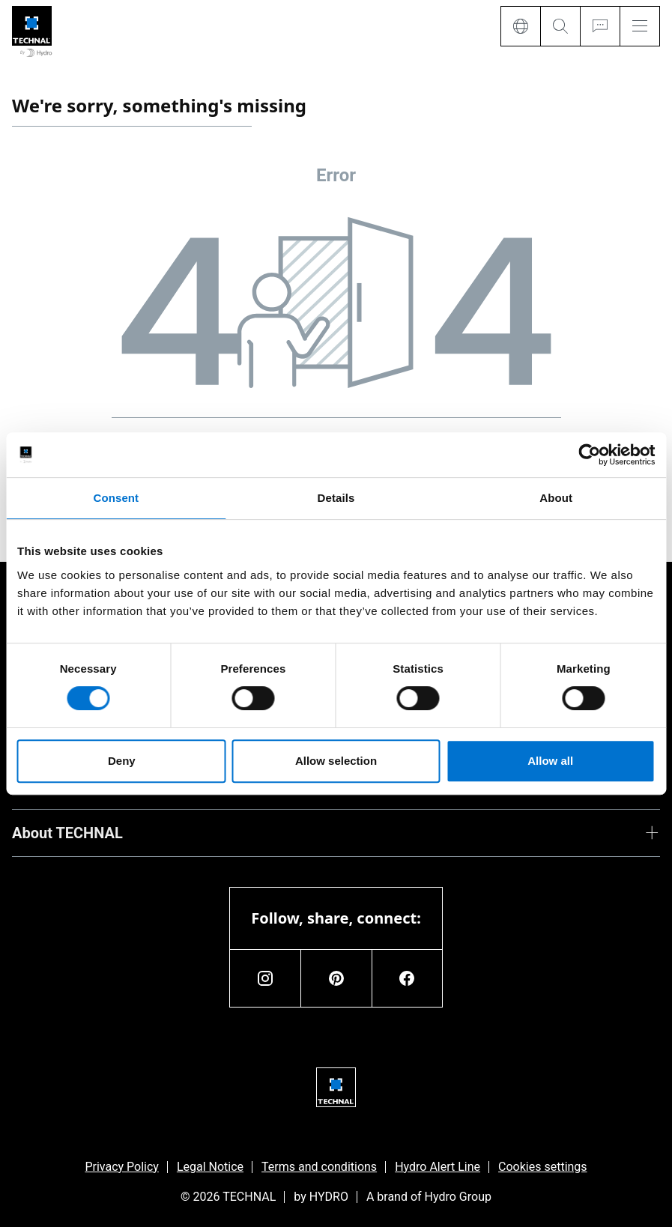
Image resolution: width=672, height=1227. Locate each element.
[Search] (560, 26)
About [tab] (555, 497)
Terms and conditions (319, 1167)
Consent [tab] (116, 497)
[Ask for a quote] (600, 26)
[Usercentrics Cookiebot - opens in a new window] (589, 454)
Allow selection (336, 760)
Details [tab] (336, 497)
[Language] (520, 26)
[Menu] (640, 26)
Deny (122, 760)
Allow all (550, 760)
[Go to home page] (32, 32)
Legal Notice (210, 1167)
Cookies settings (542, 1167)
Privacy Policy (122, 1167)
